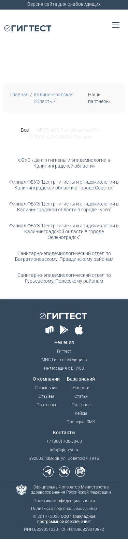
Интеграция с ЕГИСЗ (64, 368)
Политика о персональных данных (64, 508)
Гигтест (64, 351)
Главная (19, 94)
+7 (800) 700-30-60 (64, 441)
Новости (81, 387)
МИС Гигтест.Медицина (64, 359)
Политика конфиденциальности (64, 500)
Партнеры (46, 404)
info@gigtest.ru (64, 450)
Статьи (81, 396)
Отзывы (46, 396)
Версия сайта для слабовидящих (64, 4)
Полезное (81, 404)
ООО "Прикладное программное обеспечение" (66, 519)
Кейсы (81, 413)
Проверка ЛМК (81, 422)
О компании (46, 387)
